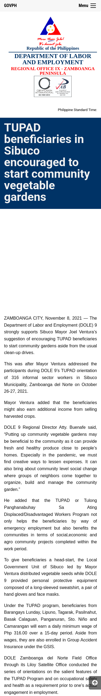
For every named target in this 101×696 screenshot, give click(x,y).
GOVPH (10, 5)
